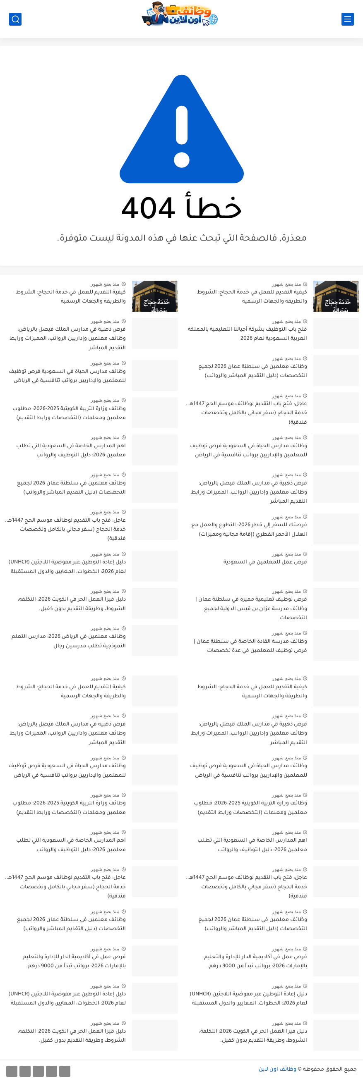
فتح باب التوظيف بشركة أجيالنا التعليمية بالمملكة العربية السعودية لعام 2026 (247, 334)
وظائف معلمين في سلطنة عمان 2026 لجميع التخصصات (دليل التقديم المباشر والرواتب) (252, 371)
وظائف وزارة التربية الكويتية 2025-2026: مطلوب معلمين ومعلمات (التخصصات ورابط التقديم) (69, 413)
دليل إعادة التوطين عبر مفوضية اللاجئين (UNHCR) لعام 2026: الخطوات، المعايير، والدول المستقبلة (67, 567)
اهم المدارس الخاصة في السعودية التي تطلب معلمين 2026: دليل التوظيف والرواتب (71, 451)
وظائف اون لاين (277, 1070)
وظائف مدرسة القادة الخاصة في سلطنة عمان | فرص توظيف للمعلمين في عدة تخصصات (250, 646)
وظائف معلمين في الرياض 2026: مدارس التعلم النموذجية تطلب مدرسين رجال (69, 641)
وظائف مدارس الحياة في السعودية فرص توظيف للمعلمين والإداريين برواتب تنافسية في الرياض (248, 451)
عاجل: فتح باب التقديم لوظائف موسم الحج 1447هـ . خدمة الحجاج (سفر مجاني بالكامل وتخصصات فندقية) (246, 413)
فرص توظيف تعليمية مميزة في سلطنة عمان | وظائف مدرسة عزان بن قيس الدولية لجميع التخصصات (251, 609)
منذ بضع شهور (286, 284)
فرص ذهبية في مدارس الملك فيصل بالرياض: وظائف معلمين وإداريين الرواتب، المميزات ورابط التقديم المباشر (249, 493)
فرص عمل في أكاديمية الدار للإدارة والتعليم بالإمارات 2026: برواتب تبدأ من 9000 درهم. (255, 962)
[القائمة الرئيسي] (347, 19)
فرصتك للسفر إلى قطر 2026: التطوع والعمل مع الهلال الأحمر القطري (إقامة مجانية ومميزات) (249, 530)
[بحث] (15, 19)
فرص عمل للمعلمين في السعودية (265, 563)
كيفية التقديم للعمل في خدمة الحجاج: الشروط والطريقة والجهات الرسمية (252, 297)
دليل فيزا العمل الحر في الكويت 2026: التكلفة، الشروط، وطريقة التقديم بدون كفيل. (72, 604)
